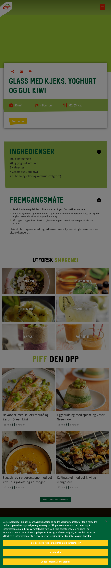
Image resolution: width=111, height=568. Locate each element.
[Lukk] (106, 522)
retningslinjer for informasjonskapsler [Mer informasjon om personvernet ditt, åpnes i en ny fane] (70, 536)
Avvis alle (55, 553)
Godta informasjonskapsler (55, 562)
